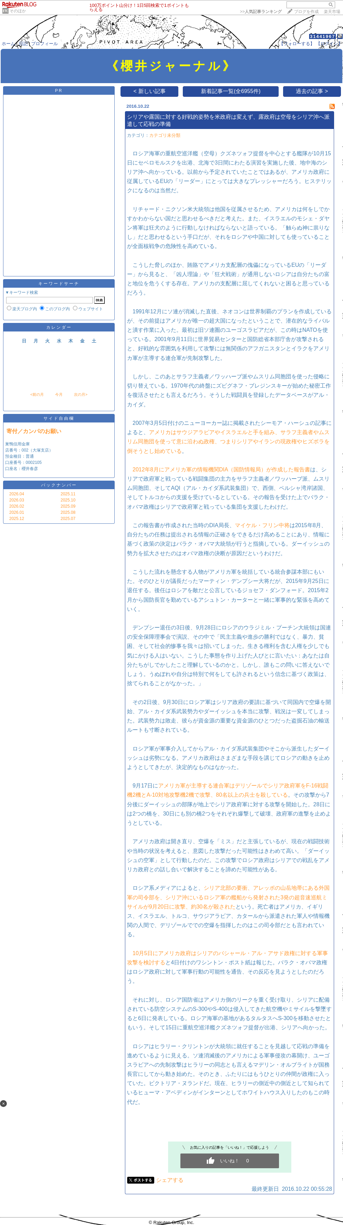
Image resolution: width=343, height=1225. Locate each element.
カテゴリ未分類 (164, 135)
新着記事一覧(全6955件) (231, 91)
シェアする (169, 1180)
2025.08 (68, 512)
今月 (59, 394)
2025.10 (68, 500)
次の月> (80, 394)
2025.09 (68, 506)
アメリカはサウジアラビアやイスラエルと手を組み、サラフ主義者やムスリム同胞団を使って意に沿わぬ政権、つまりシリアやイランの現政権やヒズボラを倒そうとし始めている (228, 441)
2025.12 (16, 518)
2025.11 (68, 494)
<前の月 (36, 394)
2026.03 (16, 500)
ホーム (8, 43)
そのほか (18, 11)
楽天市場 (332, 11)
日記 (23, 43)
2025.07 (68, 518)
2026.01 (16, 512)
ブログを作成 (306, 11)
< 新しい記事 (150, 91)
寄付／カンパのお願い (34, 431)
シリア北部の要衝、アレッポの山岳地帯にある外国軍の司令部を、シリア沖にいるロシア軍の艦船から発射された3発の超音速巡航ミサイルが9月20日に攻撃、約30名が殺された (228, 897)
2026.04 (16, 494)
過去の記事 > (312, 91)
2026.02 (16, 506)
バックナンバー (59, 485)
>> (261, 11)
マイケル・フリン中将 (262, 525)
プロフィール (44, 43)
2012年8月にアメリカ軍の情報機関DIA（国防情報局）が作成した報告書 (221, 469)
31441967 (322, 36)
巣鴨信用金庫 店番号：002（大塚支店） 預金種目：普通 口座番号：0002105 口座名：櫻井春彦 (29, 456)
